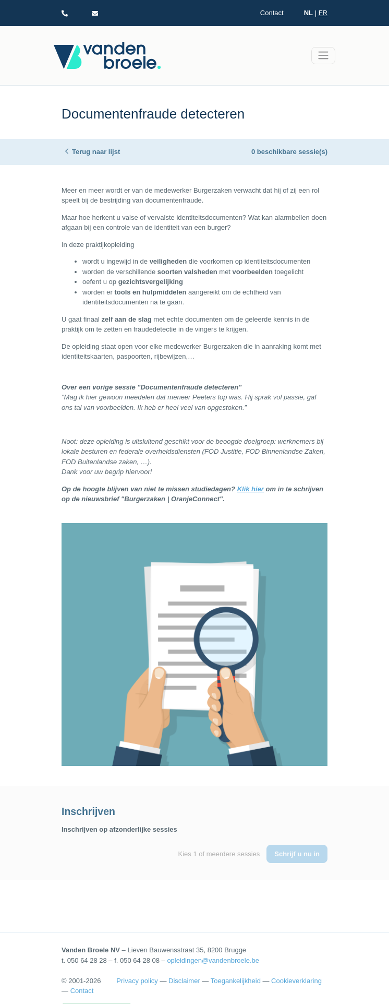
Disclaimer (184, 981)
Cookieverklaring (296, 981)
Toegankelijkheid (236, 981)
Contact (272, 13)
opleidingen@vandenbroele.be (213, 960)
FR (323, 13)
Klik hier (250, 489)
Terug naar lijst (96, 152)
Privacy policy (136, 981)
